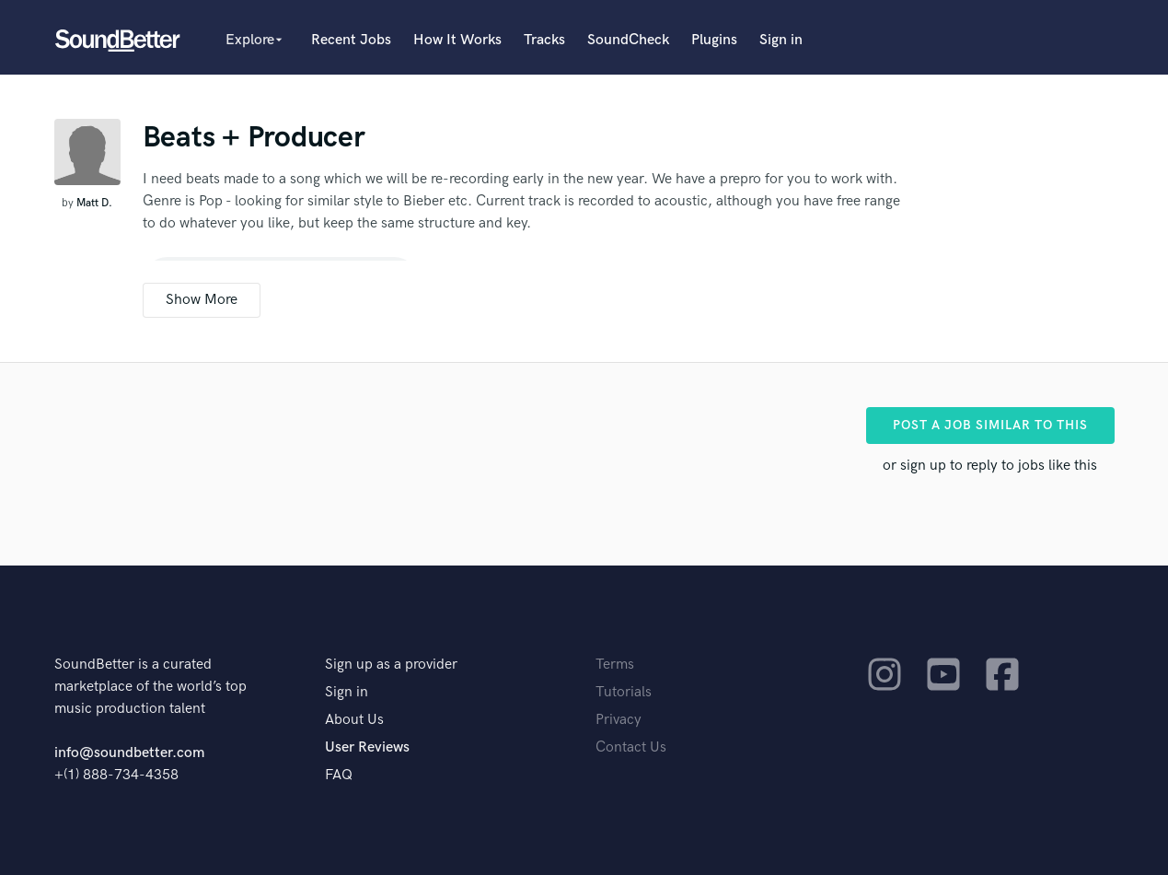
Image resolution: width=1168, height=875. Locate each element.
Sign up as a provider (391, 664)
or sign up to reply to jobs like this (990, 465)
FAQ (339, 775)
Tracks (544, 40)
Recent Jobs (351, 40)
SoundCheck (628, 40)
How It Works (457, 40)
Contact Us (631, 747)
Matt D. (94, 203)
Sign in (781, 40)
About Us (354, 720)
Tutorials (624, 692)
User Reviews (367, 747)
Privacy (619, 720)
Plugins (714, 40)
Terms (615, 664)
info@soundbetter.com (129, 753)
